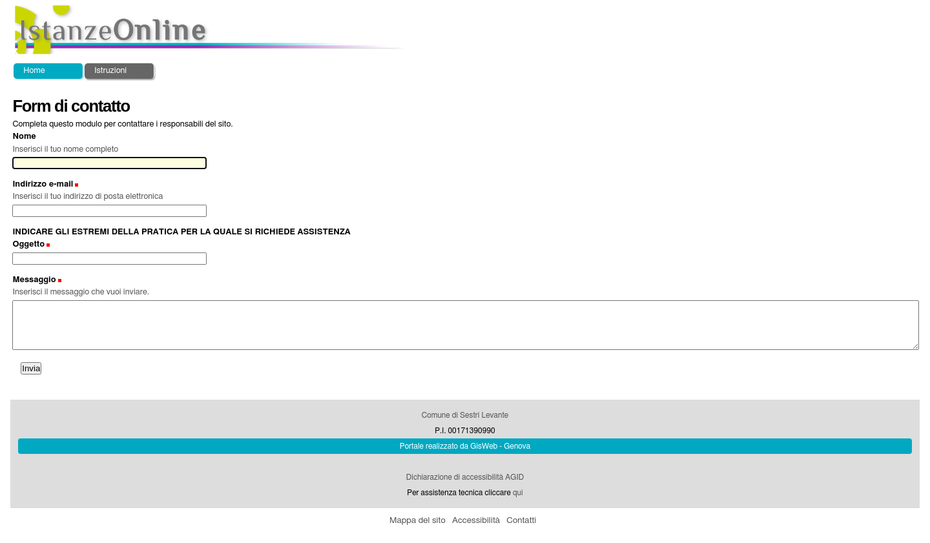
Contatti (521, 520)
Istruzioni (110, 71)
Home (34, 71)
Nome (24, 136)
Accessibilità (476, 520)
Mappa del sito (417, 520)
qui (518, 493)
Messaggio (34, 280)
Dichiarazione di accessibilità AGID (465, 477)
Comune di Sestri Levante (465, 415)
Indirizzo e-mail (42, 184)
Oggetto (28, 244)
